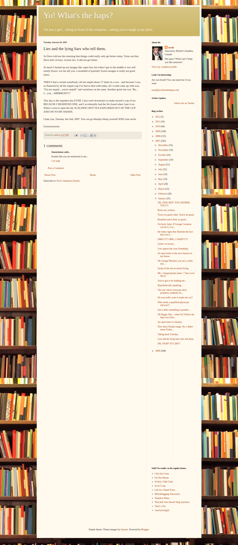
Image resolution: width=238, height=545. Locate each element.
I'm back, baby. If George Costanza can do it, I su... (174, 225)
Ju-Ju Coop (160, 486)
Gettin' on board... (166, 244)
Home (93, 175)
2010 (158, 126)
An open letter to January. (170, 322)
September (163, 159)
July (160, 169)
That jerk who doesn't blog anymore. (172, 502)
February (162, 193)
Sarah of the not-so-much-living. (173, 268)
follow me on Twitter (184, 103)
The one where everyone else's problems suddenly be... (172, 291)
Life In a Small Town (165, 490)
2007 (158, 141)
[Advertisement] (162, 409)
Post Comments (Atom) (68, 181)
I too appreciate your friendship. (173, 248)
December (163, 145)
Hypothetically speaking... (170, 285)
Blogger (145, 529)
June (160, 174)
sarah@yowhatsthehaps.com (165, 90)
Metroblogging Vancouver (167, 494)
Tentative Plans (162, 498)
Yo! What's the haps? (78, 15)
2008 (158, 136)
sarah (56, 135)
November (163, 150)
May (160, 179)
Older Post (135, 175)
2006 (158, 351)
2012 (158, 116)
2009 (158, 131)
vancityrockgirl (162, 510)
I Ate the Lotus (162, 473)
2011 (158, 121)
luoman (124, 529)
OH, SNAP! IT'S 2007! (169, 343)
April (161, 184)
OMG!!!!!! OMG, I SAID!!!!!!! (173, 239)
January (162, 198)
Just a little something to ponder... (174, 310)
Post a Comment (56, 168)
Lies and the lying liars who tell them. (176, 339)
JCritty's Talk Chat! (164, 481)
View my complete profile (164, 67)
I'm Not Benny (162, 477)
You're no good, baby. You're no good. (176, 214)
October (162, 155)
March (161, 189)
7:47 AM (55, 161)
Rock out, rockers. (166, 210)
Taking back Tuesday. (168, 334)
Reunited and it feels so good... (172, 219)
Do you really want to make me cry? (175, 297)
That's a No (160, 506)
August (162, 164)
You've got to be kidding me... (172, 280)
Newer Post (50, 175)
